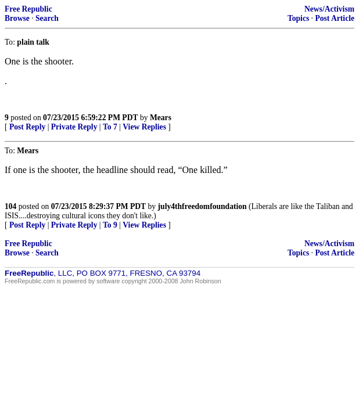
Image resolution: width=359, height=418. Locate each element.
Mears (160, 117)
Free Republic (28, 9)
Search (47, 18)
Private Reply (74, 126)
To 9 (110, 225)
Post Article (334, 18)
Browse (17, 18)
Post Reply (27, 126)
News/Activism (329, 9)
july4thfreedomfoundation (202, 206)
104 (10, 206)
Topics (298, 18)
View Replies (144, 126)
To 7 (110, 126)
